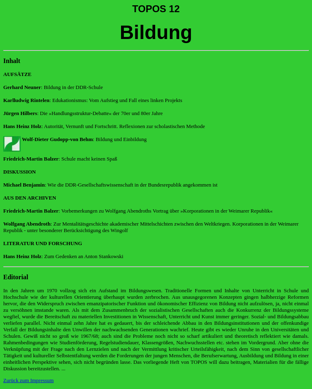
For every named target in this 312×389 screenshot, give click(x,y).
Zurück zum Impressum (28, 380)
